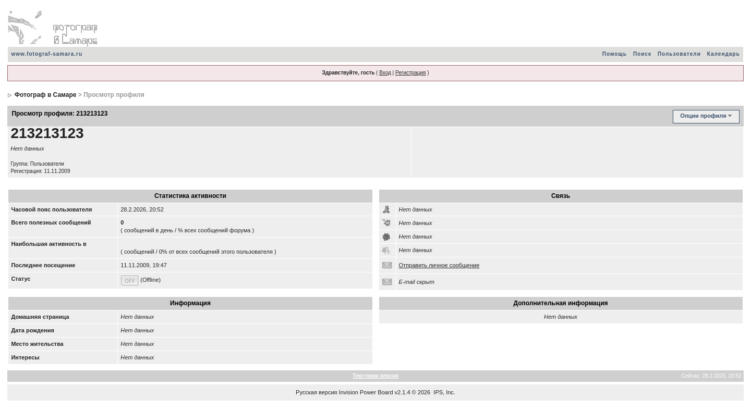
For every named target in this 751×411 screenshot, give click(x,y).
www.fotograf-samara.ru (46, 54)
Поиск (642, 54)
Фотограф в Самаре (46, 94)
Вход (385, 73)
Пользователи (679, 54)
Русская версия (316, 392)
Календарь (723, 54)
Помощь (614, 54)
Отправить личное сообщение (439, 265)
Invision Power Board (366, 392)
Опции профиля (703, 116)
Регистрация (410, 73)
